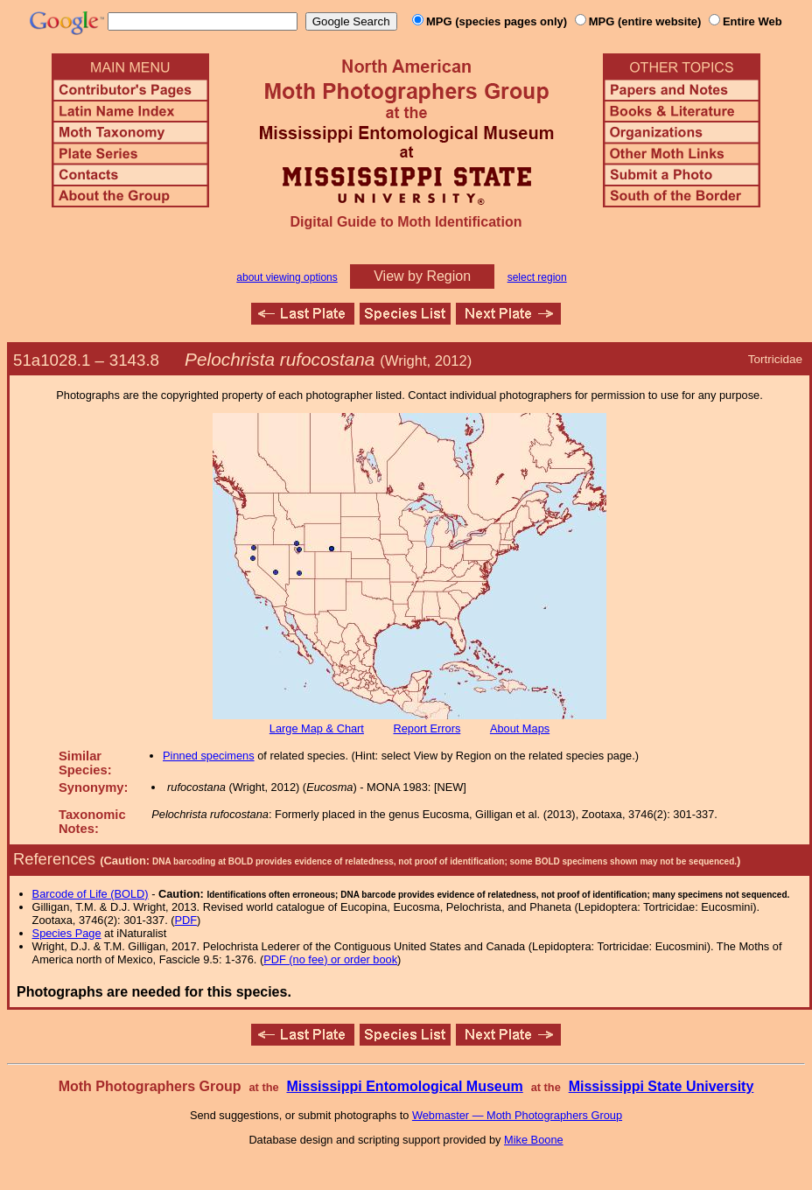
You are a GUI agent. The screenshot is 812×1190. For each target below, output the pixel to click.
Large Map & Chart (317, 728)
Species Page (67, 933)
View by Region (422, 276)
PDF (186, 920)
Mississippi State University (661, 1086)
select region (537, 277)
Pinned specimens (209, 755)
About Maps (520, 728)
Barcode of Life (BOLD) (90, 893)
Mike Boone (534, 1139)
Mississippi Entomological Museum (404, 1086)
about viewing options (286, 277)
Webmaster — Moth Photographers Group (517, 1115)
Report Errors (427, 728)
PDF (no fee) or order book (330, 959)
